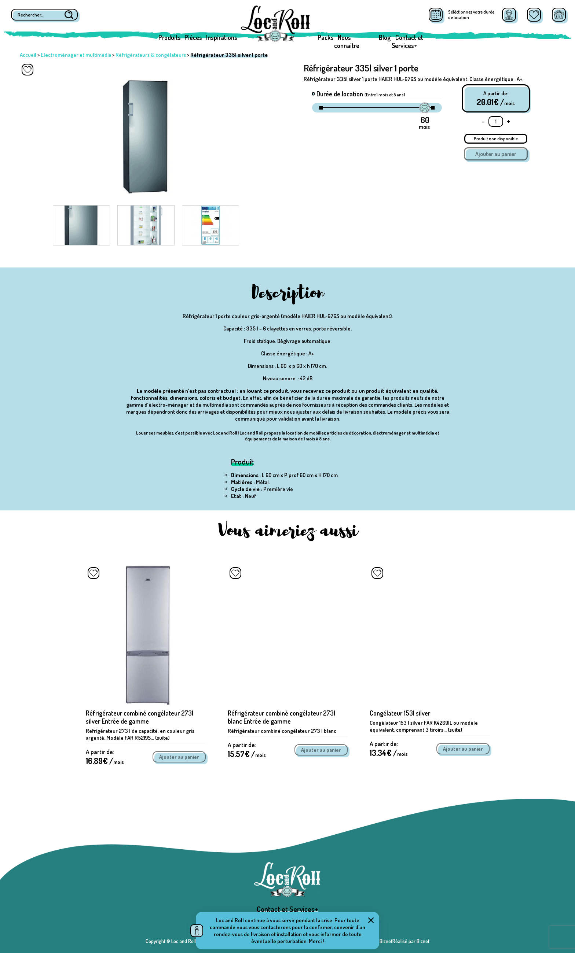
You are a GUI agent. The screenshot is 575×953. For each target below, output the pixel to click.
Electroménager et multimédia (76, 54)
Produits (169, 37)
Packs (326, 37)
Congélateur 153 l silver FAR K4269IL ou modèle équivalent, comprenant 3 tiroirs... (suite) (424, 726)
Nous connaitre (346, 41)
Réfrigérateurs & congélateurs (151, 54)
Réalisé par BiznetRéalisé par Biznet (392, 941)
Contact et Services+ (407, 41)
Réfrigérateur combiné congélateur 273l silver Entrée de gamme (139, 717)
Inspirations (221, 37)
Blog (385, 37)
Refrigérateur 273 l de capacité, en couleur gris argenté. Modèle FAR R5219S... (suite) (140, 734)
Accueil (28, 54)
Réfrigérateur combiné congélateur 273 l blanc (282, 730)
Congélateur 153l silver (400, 713)
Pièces (193, 37)
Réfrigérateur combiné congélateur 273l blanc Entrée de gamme (281, 717)
